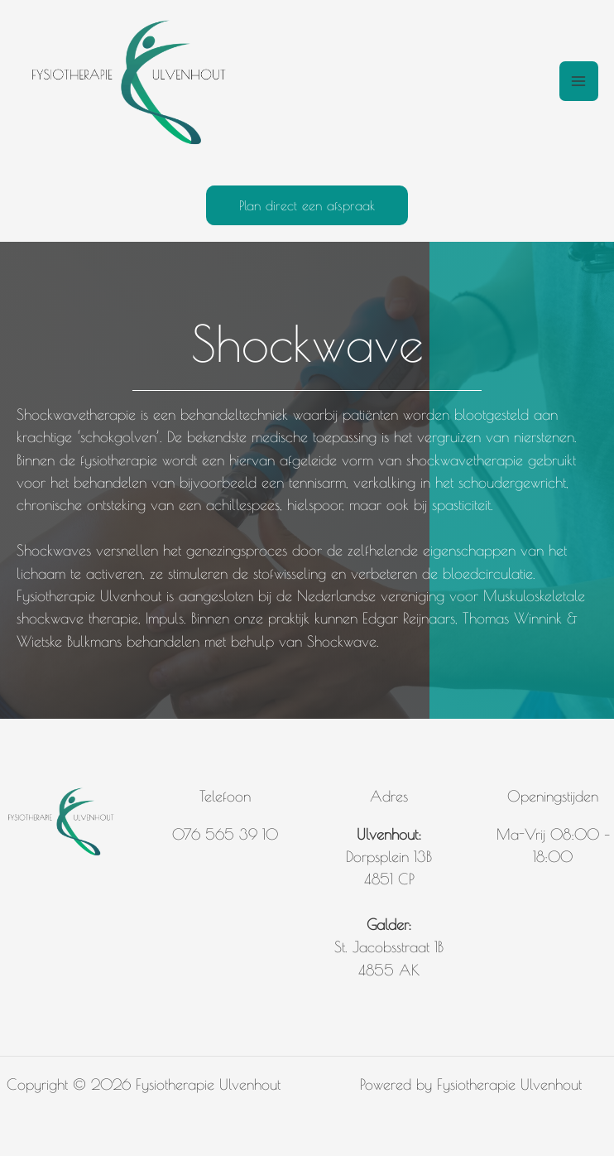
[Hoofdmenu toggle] (578, 80)
